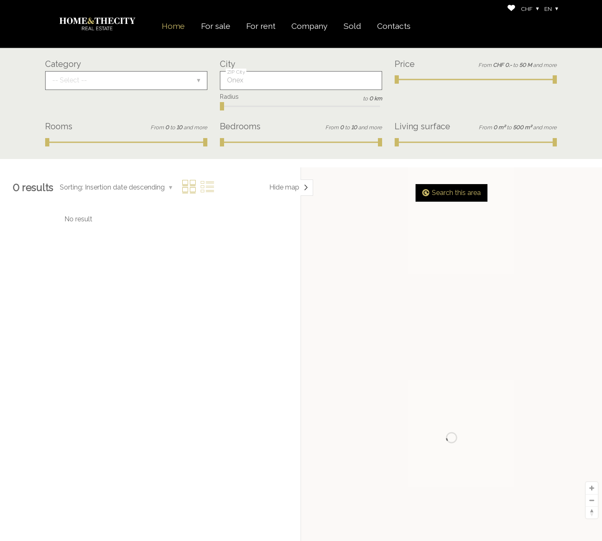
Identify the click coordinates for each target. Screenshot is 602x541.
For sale (215, 26)
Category (63, 64)
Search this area (451, 193)
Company (309, 26)
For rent (260, 26)
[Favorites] (511, 9)
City (227, 64)
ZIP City (236, 72)
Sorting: (71, 187)
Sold (352, 26)
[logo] (97, 24)
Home (173, 26)
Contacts (394, 26)
